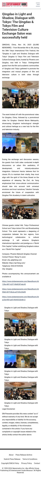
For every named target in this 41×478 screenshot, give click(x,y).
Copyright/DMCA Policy (10, 463)
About (11, 455)
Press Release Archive (24, 455)
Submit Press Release (12, 459)
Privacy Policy (26, 463)
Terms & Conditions (29, 459)
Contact (37, 463)
